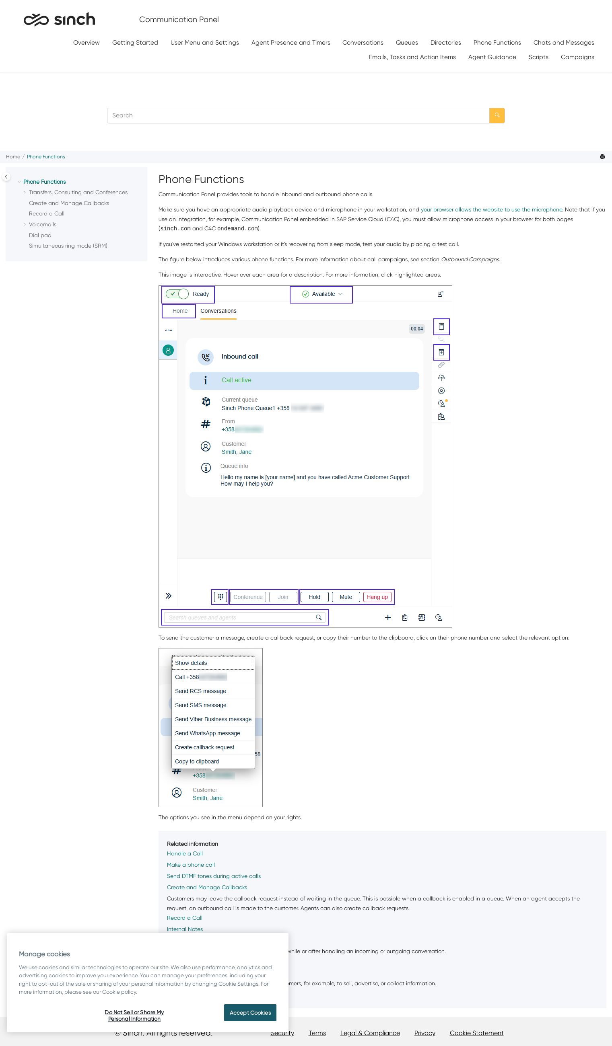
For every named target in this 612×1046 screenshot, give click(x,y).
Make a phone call (191, 864)
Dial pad (40, 235)
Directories (446, 42)
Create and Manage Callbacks (69, 203)
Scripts (538, 57)
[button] (20, 182)
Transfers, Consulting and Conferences (78, 192)
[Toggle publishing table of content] (6, 176)
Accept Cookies (250, 1012)
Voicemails (42, 224)
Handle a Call (185, 853)
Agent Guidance (492, 57)
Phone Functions (497, 42)
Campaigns (577, 57)
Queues (407, 42)
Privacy (424, 1033)
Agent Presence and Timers (290, 42)
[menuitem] (86, 43)
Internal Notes (185, 929)
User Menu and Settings (205, 42)
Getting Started (135, 42)
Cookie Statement (477, 1033)
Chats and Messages (564, 42)
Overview (86, 42)
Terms (317, 1033)
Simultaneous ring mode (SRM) (68, 245)
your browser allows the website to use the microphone (491, 209)
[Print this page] (603, 157)
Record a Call (46, 213)
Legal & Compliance (370, 1033)
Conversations (362, 42)
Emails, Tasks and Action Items (412, 57)
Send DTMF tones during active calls (214, 876)
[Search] (497, 115)
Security (282, 1033)
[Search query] (306, 115)
